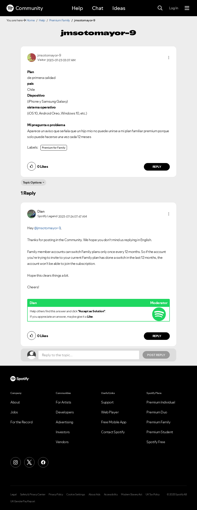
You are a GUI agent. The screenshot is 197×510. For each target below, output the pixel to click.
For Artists (63, 402)
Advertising (64, 422)
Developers (65, 412)
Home (31, 20)
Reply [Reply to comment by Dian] (157, 336)
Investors (63, 432)
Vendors (62, 441)
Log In (173, 8)
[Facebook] (43, 462)
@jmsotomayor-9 (47, 228)
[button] (168, 57)
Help (77, 8)
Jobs (14, 412)
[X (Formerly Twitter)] (29, 462)
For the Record (21, 422)
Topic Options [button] (32, 182)
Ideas (118, 8)
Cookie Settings (75, 494)
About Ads (94, 494)
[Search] (160, 8)
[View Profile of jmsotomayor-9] (49, 55)
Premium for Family (53, 147)
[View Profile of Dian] (40, 211)
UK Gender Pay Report (22, 501)
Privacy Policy (56, 494)
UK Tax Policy (153, 494)
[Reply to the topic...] (88, 355)
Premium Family (59, 20)
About (15, 402)
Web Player (110, 412)
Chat (97, 8)
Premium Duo (156, 412)
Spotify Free (155, 441)
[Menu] (187, 8)
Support (107, 402)
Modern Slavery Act (131, 494)
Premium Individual (160, 402)
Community (24, 8)
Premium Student (159, 432)
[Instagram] (15, 462)
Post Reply (156, 355)
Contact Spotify (113, 432)
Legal (13, 494)
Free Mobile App (113, 422)
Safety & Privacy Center (32, 494)
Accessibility (111, 494)
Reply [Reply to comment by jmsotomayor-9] (157, 167)
